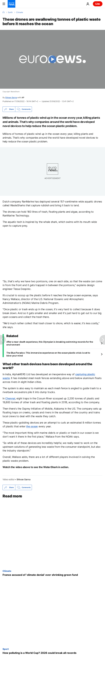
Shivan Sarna (11, 97)
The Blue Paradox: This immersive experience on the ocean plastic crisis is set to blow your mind (48, 354)
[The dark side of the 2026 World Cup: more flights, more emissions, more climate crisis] (52, 652)
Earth (10, 12)
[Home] (3, 12)
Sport (6, 649)
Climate (19, 12)
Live (97, 3)
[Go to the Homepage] (11, 4)
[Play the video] (52, 59)
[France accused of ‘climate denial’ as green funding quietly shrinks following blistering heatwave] (52, 574)
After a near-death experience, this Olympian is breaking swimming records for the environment (49, 343)
